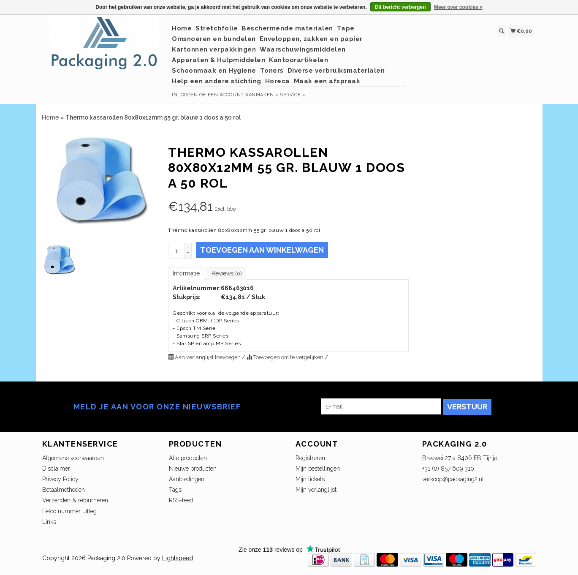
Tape (346, 28)
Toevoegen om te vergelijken (286, 357)
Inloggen (185, 95)
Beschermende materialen (287, 28)
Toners (272, 70)
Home (182, 28)
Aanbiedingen (186, 479)
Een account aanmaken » (243, 95)
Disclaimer (56, 468)
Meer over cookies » (458, 7)
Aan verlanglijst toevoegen (205, 357)
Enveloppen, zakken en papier (311, 39)
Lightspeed (177, 558)
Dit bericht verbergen (400, 7)
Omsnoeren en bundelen (214, 39)
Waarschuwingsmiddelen (303, 49)
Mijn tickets (310, 479)
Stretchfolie (216, 28)
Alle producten (188, 458)
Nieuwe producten (193, 468)
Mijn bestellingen (318, 468)
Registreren (310, 458)
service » (292, 95)
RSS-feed (181, 500)
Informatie (186, 273)
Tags (175, 489)
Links (49, 521)
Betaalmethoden (63, 489)
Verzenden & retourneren (75, 500)
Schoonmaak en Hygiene (214, 70)
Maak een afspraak (327, 81)
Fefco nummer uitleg (69, 511)
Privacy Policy (60, 479)
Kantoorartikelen (298, 60)
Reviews (227, 273)
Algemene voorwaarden (73, 458)
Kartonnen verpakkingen (214, 49)
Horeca (277, 81)
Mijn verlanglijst (316, 489)
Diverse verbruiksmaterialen (336, 70)
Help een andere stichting (216, 81)
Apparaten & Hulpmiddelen (218, 60)
